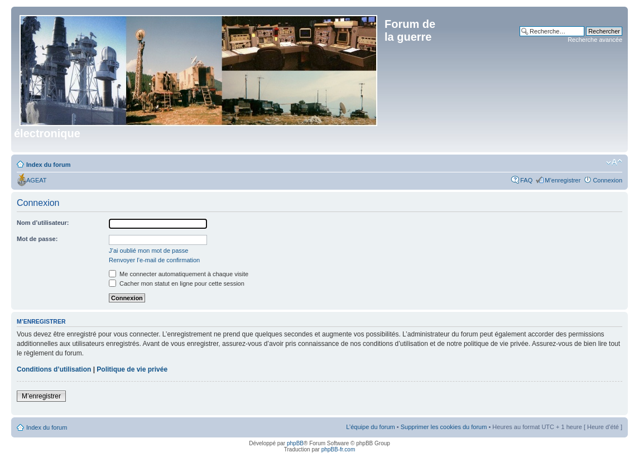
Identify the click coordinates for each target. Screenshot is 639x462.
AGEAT (36, 180)
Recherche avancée (595, 39)
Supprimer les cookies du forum (444, 427)
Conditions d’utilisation (54, 369)
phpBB (295, 443)
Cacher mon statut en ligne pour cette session (176, 283)
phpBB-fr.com (338, 449)
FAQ (526, 180)
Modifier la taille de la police (614, 162)
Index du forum (48, 164)
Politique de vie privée (132, 369)
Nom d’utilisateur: (43, 222)
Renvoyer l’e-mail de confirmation (154, 260)
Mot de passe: (37, 238)
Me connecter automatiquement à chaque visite (178, 274)
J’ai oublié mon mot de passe (148, 250)
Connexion (607, 180)
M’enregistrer (562, 180)
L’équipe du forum (370, 427)
